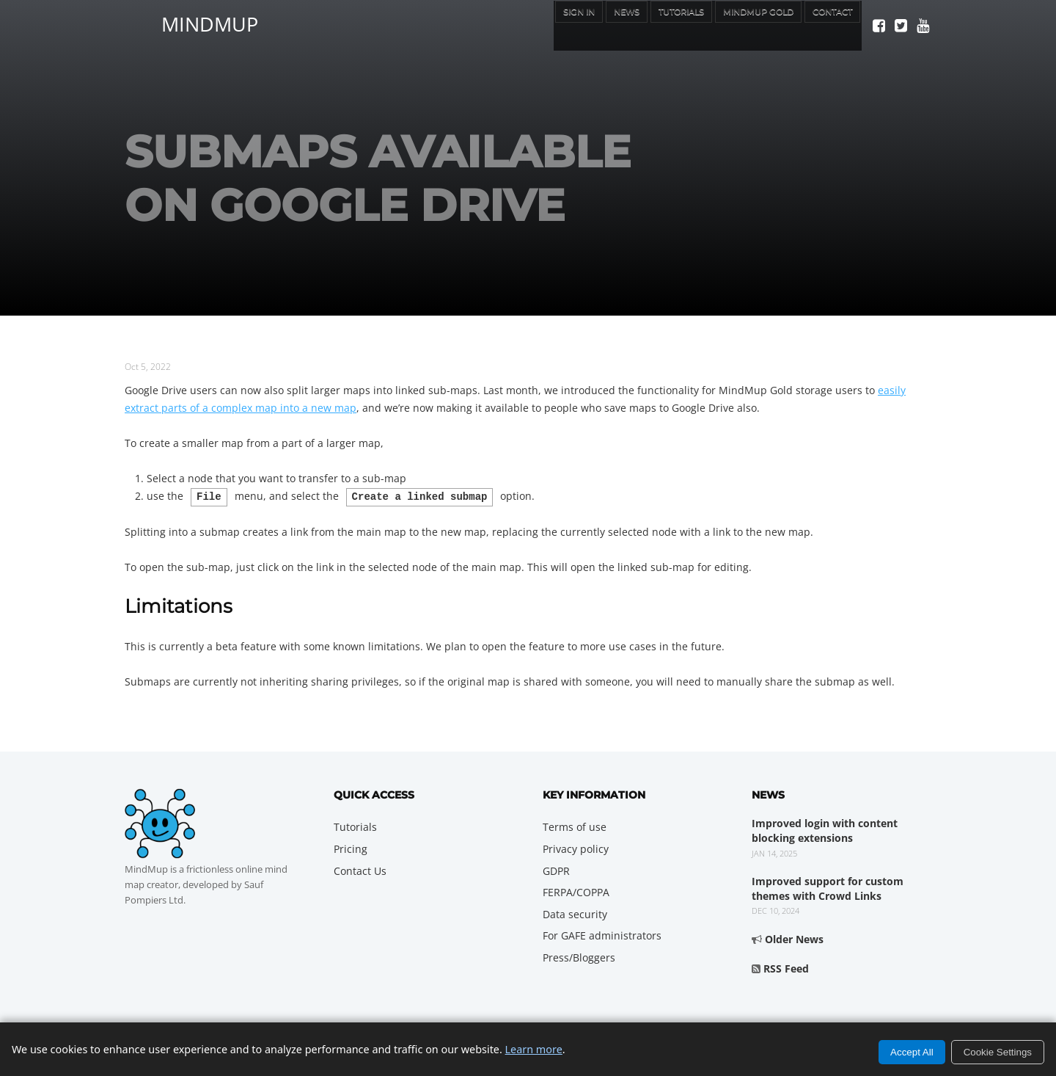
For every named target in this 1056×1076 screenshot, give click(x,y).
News (575, 25)
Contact (826, 25)
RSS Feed (786, 967)
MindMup (209, 22)
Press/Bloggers (579, 956)
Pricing (350, 847)
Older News (794, 938)
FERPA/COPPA (576, 891)
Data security (575, 913)
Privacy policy (576, 847)
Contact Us (360, 869)
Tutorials (641, 25)
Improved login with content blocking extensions (825, 829)
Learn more (533, 1049)
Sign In (518, 25)
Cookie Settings (998, 1052)
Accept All (912, 1052)
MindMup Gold (736, 25)
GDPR (556, 869)
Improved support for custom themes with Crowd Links (827, 887)
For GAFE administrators (602, 934)
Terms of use (574, 825)
